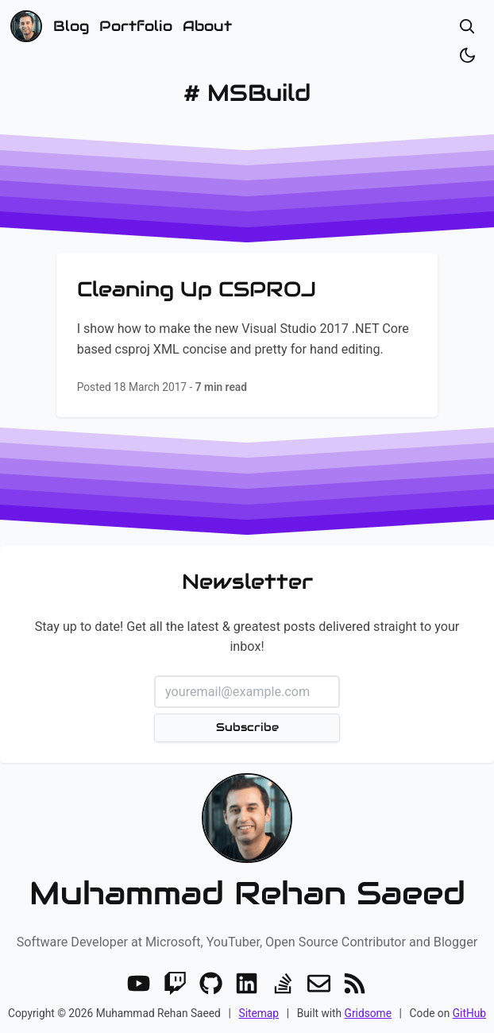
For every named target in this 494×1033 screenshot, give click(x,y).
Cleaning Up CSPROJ (196, 289)
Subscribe (247, 727)
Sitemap (258, 1013)
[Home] (26, 26)
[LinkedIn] (246, 983)
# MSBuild (247, 92)
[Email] (318, 983)
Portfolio (135, 26)
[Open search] (467, 26)
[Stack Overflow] (283, 983)
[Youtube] (138, 983)
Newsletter (247, 582)
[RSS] (354, 983)
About (207, 26)
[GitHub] (210, 983)
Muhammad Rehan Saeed (247, 893)
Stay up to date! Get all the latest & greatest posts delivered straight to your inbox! (247, 637)
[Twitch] (175, 983)
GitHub (469, 1013)
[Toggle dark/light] (467, 55)
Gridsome (368, 1013)
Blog (71, 26)
